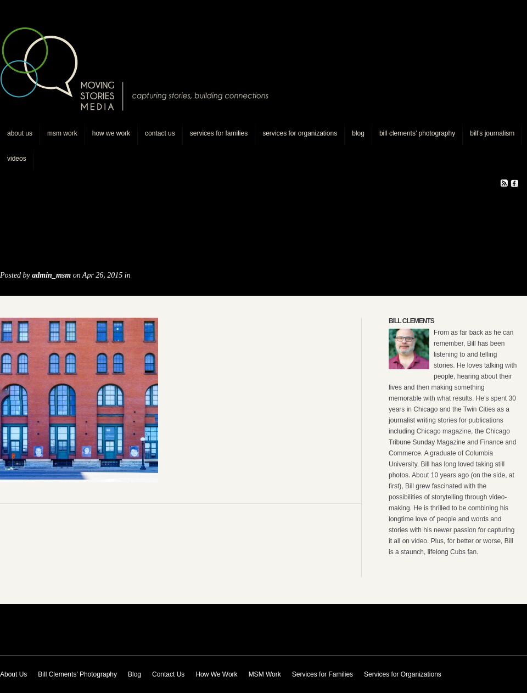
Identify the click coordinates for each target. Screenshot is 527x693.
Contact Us (160, 133)
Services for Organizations (299, 133)
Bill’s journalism (492, 133)
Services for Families (219, 133)
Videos (16, 158)
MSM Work (62, 133)
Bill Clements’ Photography (417, 133)
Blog (358, 133)
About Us (19, 133)
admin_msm (51, 275)
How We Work (111, 133)
